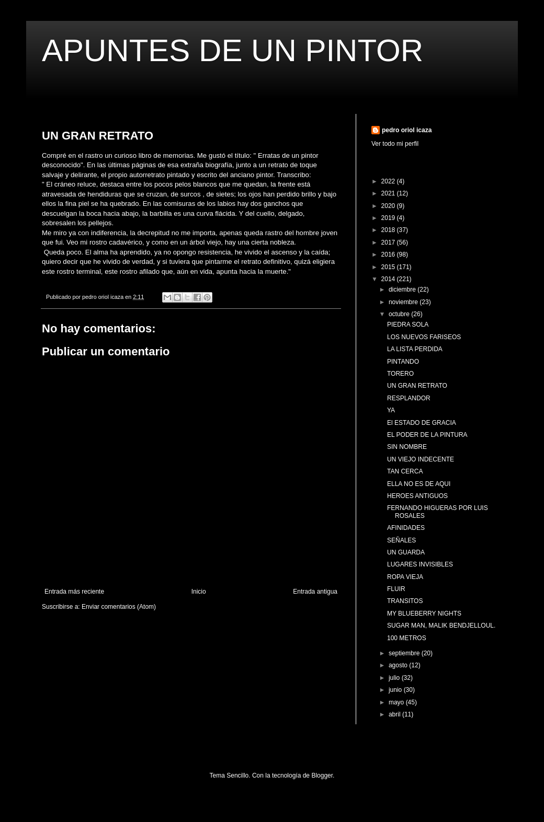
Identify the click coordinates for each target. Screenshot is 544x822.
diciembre (403, 289)
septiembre (405, 653)
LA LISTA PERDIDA (415, 349)
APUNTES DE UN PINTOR (232, 50)
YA (391, 410)
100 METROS (406, 638)
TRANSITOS (405, 601)
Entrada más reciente (74, 591)
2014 (389, 279)
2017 (389, 242)
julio (395, 677)
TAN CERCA (405, 471)
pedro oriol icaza (407, 130)
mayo (397, 702)
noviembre (404, 302)
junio (396, 689)
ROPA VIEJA (405, 577)
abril (395, 714)
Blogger (322, 775)
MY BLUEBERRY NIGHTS (424, 613)
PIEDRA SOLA (407, 324)
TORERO (400, 373)
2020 (389, 206)
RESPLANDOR (408, 398)
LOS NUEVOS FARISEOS (424, 337)
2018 (389, 230)
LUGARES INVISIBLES (420, 564)
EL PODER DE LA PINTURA (427, 434)
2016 (389, 254)
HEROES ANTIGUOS (417, 496)
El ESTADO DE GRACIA (421, 422)
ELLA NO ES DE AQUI (418, 484)
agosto (399, 665)
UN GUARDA (406, 552)
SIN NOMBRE (407, 446)
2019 (389, 218)
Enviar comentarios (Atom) (119, 606)
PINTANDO (403, 361)
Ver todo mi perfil (394, 143)
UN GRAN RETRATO (417, 385)
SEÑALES (401, 540)
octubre (400, 314)
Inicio (198, 591)
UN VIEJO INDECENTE (420, 459)
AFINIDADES (406, 527)
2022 (389, 181)
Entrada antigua (315, 591)
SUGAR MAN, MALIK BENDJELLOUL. (441, 625)
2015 (389, 267)
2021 (389, 193)
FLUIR (396, 589)
